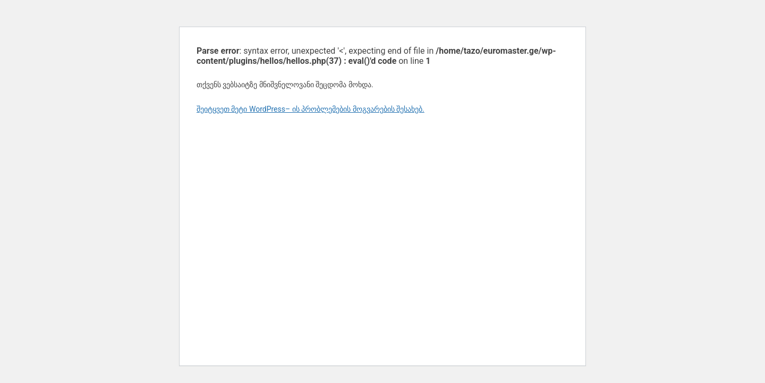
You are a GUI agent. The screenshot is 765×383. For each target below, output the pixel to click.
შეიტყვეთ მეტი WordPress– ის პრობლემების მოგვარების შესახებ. (310, 109)
